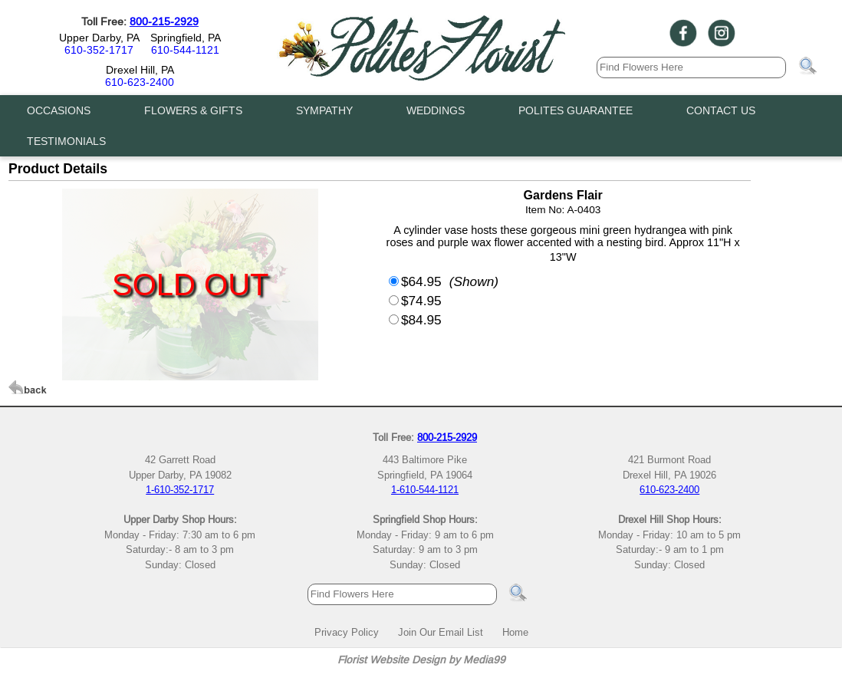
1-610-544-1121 (425, 489)
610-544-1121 (185, 50)
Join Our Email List (440, 632)
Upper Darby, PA (99, 37)
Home (515, 632)
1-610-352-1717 (180, 489)
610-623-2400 (139, 82)
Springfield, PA (185, 37)
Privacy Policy (346, 632)
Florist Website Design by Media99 (421, 659)
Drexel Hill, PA (140, 70)
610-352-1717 (98, 50)
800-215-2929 (164, 21)
